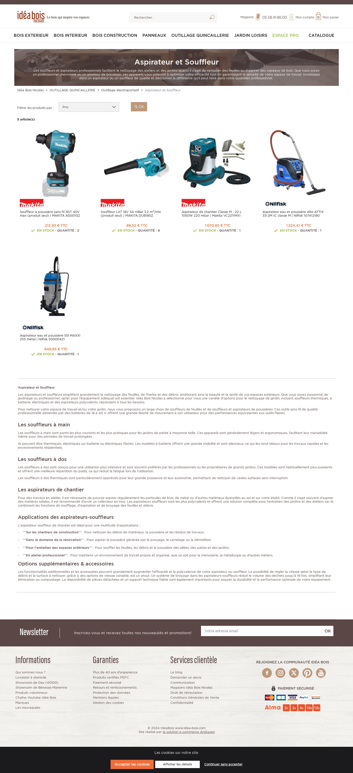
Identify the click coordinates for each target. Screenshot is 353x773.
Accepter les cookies (132, 764)
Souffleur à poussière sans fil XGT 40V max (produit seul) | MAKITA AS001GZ (50, 214)
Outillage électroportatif (120, 91)
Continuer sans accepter (223, 764)
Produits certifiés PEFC (111, 678)
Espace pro (285, 36)
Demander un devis (185, 678)
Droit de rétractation (186, 693)
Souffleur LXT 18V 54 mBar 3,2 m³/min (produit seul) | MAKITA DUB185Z (131, 214)
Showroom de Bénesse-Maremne (41, 688)
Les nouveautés (27, 708)
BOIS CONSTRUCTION (114, 36)
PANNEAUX (154, 36)
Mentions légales (106, 698)
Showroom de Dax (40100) (36, 683)
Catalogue (321, 36)
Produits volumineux (31, 693)
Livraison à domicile (30, 678)
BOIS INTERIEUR (70, 36)
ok (139, 107)
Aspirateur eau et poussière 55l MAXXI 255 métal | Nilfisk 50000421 (50, 338)
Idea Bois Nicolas (30, 91)
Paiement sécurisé (107, 683)
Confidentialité (181, 703)
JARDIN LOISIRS (250, 36)
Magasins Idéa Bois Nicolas (191, 688)
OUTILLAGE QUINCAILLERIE (200, 36)
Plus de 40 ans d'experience (115, 673)
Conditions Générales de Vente (194, 698)
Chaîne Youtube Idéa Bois (35, 698)
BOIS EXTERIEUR (31, 36)
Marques (22, 703)
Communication (182, 683)
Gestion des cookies (108, 703)
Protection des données (111, 693)
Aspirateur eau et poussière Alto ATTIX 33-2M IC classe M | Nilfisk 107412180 (293, 214)
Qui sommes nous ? (30, 673)
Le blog (176, 673)
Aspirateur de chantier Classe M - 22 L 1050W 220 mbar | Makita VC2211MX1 (212, 214)
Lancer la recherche (211, 18)
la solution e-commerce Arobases (189, 732)
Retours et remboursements (115, 688)
